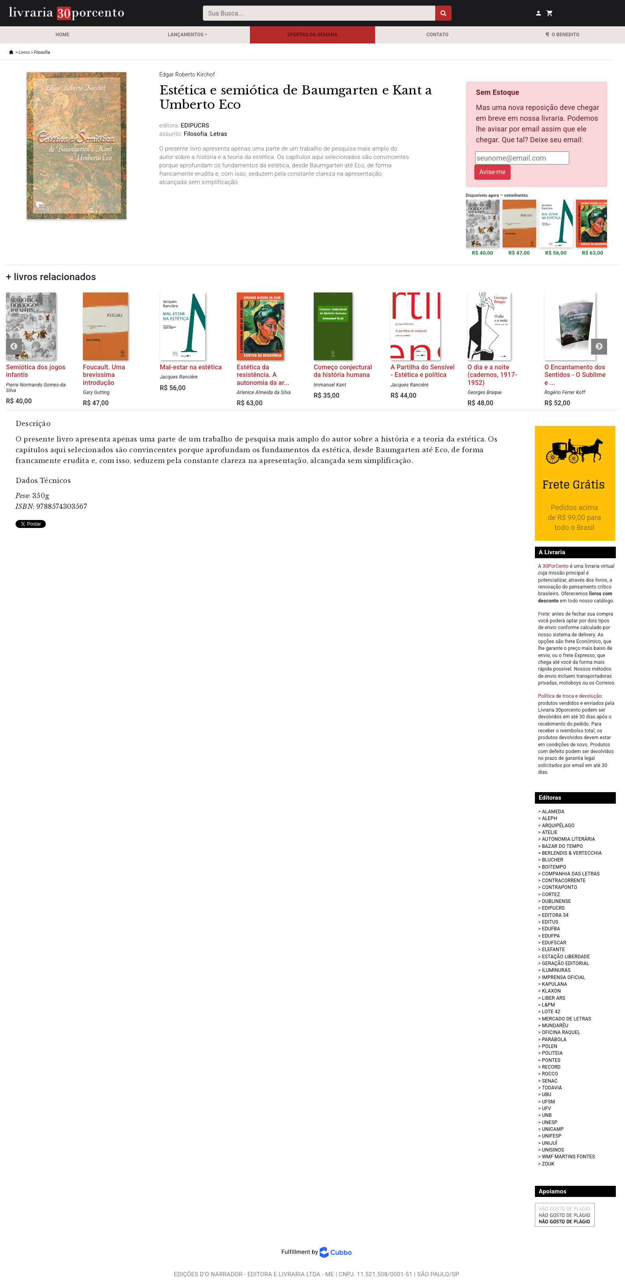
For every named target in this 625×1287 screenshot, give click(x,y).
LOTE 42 (551, 1011)
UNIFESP (552, 1136)
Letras (217, 133)
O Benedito (563, 34)
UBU (547, 1094)
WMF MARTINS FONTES (568, 1156)
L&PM (548, 1005)
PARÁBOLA (554, 1039)
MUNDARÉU (555, 1025)
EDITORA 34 (555, 915)
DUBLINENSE (556, 901)
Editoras (550, 797)
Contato (437, 34)
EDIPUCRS (553, 908)
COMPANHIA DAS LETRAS (571, 874)
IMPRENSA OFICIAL (564, 977)
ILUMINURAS (556, 970)
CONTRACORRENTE (564, 880)
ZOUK (548, 1164)
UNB (547, 1115)
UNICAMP (553, 1129)
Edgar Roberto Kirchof (187, 74)
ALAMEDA (553, 811)
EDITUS (550, 922)
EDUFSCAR (554, 943)
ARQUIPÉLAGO (558, 825)
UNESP (550, 1122)
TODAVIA (552, 1088)
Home (62, 34)
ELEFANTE (553, 949)
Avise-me (492, 172)
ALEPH (549, 818)
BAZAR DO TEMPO (562, 846)
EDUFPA (551, 936)
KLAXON (551, 991)
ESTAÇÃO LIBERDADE (566, 956)
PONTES (551, 1060)
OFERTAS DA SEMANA (312, 34)
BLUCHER (552, 860)
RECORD (551, 1067)
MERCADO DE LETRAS (566, 1019)
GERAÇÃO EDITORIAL (565, 963)
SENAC (550, 1081)
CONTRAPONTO (560, 887)
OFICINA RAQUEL (561, 1032)
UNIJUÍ (549, 1143)
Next (599, 347)
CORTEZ (551, 894)
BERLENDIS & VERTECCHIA (572, 853)
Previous (14, 347)
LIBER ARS (554, 998)
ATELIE (550, 832)
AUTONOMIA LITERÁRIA (568, 839)
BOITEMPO (554, 867)
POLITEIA (552, 1053)
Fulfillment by (316, 1252)
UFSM (548, 1102)
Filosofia (42, 52)
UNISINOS (553, 1150)
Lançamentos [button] (186, 34)
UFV (546, 1108)
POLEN (550, 1046)
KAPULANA (554, 984)
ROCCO (550, 1074)
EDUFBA (551, 929)
